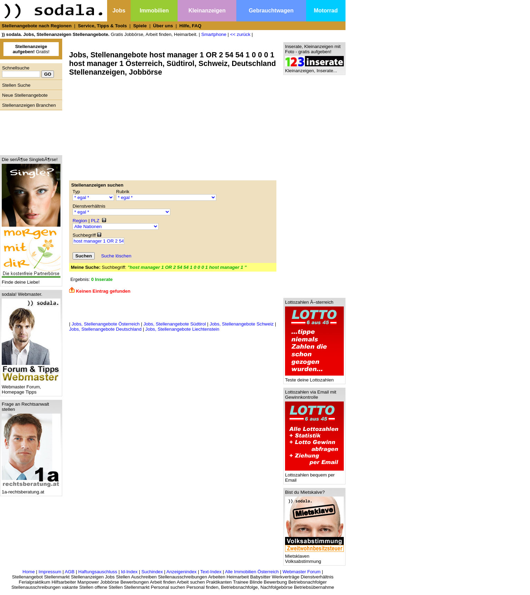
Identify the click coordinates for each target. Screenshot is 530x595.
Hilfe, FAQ (190, 25)
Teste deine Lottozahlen (314, 377)
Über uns (163, 25)
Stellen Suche (16, 85)
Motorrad (326, 10)
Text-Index (211, 571)
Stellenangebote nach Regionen (37, 25)
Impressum (49, 571)
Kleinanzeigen (207, 10)
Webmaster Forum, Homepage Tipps (31, 387)
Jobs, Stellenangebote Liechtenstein (182, 329)
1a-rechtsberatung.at (31, 489)
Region (80, 220)
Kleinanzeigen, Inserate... (314, 68)
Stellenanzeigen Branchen (29, 105)
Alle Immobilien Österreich (252, 571)
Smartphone (214, 34)
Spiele (139, 25)
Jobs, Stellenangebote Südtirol (174, 324)
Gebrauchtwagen (271, 10)
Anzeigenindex (182, 571)
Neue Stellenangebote (25, 95)
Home (28, 571)
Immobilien (154, 10)
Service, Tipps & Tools (102, 25)
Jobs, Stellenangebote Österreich (106, 324)
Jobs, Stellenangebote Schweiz (242, 324)
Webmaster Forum (302, 571)
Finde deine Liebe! (31, 280)
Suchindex (152, 571)
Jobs (118, 10)
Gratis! (31, 49)
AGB (70, 571)
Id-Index (129, 571)
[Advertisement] (29, 131)
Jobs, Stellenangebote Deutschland (105, 329)
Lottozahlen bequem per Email (314, 475)
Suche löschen (116, 255)
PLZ (95, 220)
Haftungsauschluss (97, 571)
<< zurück (240, 34)
